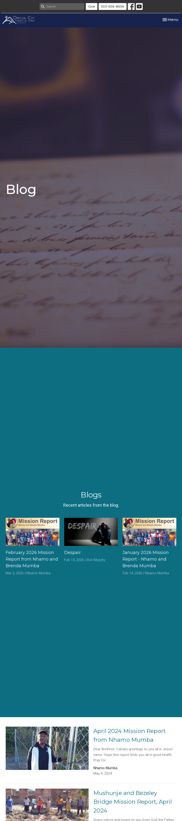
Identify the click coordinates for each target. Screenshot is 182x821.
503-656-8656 (112, 6)
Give (91, 6)
